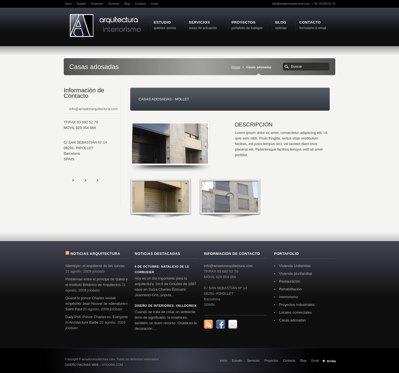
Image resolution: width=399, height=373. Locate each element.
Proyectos (97, 3)
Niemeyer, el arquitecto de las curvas (94, 266)
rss (78, 179)
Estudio (81, 3)
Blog (127, 3)
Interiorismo (288, 297)
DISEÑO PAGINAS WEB (81, 364)
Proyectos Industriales (296, 305)
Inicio (68, 3)
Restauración (289, 281)
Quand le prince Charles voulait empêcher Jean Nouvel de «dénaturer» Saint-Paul (96, 303)
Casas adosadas (292, 320)
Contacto (140, 3)
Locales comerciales (295, 312)
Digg (103, 179)
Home (235, 67)
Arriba (331, 361)
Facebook (91, 179)
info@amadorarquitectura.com (291, 3)
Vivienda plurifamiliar (295, 273)
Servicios (113, 3)
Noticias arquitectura (95, 254)
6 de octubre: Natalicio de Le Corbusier (162, 269)
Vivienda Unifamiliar (295, 266)
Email (154, 3)
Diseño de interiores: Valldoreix (166, 305)
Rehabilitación (290, 289)
